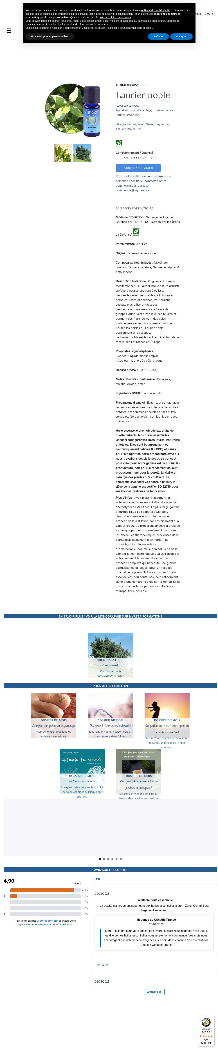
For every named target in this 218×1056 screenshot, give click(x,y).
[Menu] (212, 1018)
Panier (198, 13)
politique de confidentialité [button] (155, 10)
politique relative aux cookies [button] (115, 17)
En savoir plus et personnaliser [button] (50, 36)
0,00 (208, 13)
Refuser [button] (158, 36)
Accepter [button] (181, 36)
